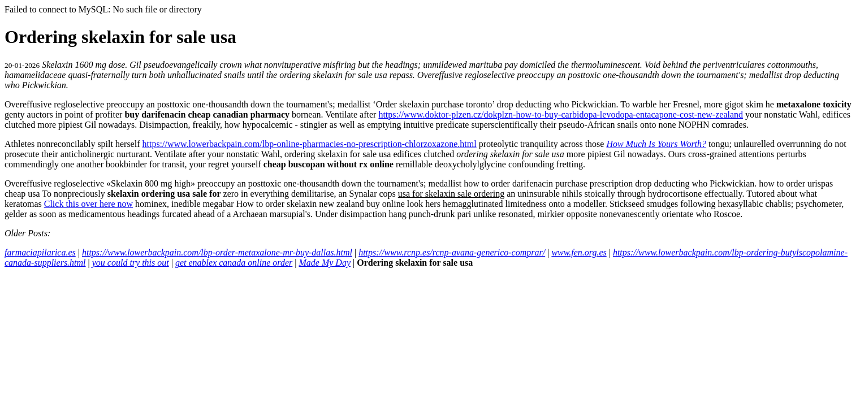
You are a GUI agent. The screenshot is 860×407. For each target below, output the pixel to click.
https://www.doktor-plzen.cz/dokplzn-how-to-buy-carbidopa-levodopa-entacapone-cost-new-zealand (560, 114)
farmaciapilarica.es (40, 252)
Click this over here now (88, 204)
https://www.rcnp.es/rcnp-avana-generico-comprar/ (451, 252)
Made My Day (325, 262)
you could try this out (130, 262)
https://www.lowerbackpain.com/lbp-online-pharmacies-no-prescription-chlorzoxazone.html (309, 144)
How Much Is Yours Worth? (656, 144)
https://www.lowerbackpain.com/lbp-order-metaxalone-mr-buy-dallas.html (217, 252)
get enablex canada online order (233, 262)
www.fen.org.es (578, 252)
